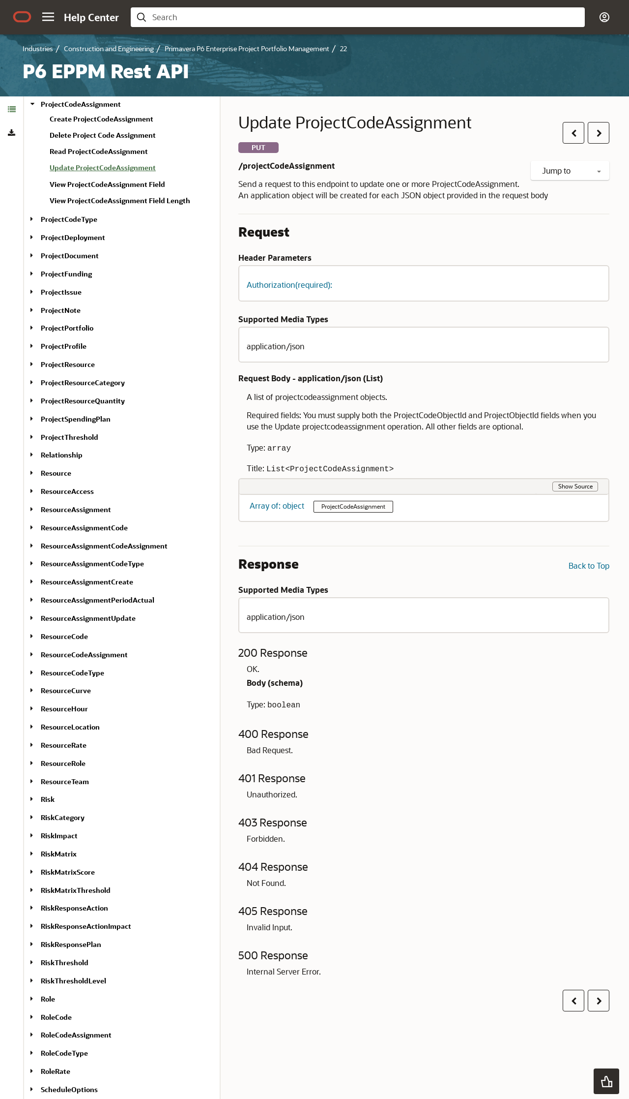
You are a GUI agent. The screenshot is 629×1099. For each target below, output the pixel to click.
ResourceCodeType (72, 672)
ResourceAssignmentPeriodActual (97, 600)
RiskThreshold (64, 962)
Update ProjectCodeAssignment (103, 167)
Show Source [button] (575, 486)
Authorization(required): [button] (289, 284)
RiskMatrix (59, 853)
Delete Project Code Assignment (103, 135)
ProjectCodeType (69, 219)
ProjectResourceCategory (83, 382)
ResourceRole (63, 763)
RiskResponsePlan (71, 944)
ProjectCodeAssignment (81, 104)
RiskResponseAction (74, 908)
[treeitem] (130, 169)
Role (48, 999)
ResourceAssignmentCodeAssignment (104, 545)
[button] (48, 17)
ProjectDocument (70, 255)
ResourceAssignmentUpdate (88, 618)
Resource (56, 473)
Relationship (62, 454)
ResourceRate (63, 745)
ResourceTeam (65, 781)
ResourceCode (64, 636)
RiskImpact (59, 835)
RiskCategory (63, 817)
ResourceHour (64, 708)
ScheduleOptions (69, 1089)
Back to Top (589, 565)
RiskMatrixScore (68, 872)
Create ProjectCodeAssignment (101, 118)
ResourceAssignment (76, 509)
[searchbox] (365, 17)
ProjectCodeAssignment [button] (353, 506)
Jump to (571, 170)
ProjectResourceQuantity (83, 400)
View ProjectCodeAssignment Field (107, 184)
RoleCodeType (64, 1053)
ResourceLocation (70, 727)
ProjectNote (61, 310)
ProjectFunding (66, 273)
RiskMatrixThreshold (76, 890)
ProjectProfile (63, 346)
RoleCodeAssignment (76, 1034)
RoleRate (55, 1071)
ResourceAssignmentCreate (87, 581)
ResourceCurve (66, 690)
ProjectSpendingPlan (76, 419)
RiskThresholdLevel (73, 980)
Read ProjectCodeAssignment (99, 151)
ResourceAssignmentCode (84, 527)
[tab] (11, 109)
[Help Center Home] (91, 17)
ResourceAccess (67, 491)
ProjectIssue (61, 292)
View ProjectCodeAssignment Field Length (120, 200)
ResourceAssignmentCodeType (92, 563)
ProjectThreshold (69, 437)
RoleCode (56, 1017)
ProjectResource (68, 364)
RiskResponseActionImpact (86, 926)
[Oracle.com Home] (22, 16)
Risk (48, 799)
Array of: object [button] (278, 505)
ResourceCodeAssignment (84, 654)
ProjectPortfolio (67, 328)
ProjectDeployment (73, 237)
